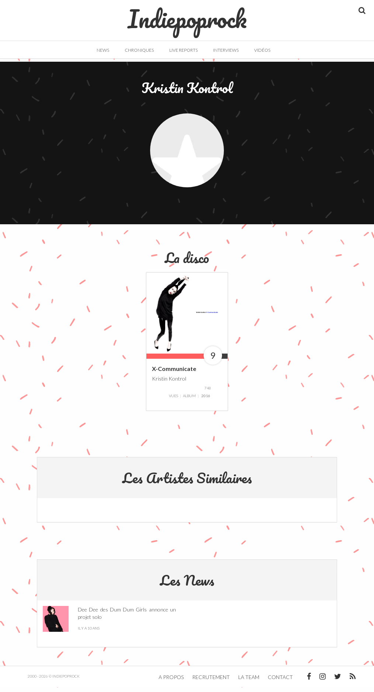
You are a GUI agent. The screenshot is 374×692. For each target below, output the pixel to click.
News (103, 50)
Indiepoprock (187, 15)
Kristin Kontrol (169, 383)
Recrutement (211, 682)
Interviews (226, 50)
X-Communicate (174, 372)
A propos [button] (171, 682)
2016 (205, 400)
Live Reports (183, 50)
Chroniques (139, 50)
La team (248, 682)
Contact (280, 682)
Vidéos (262, 50)
